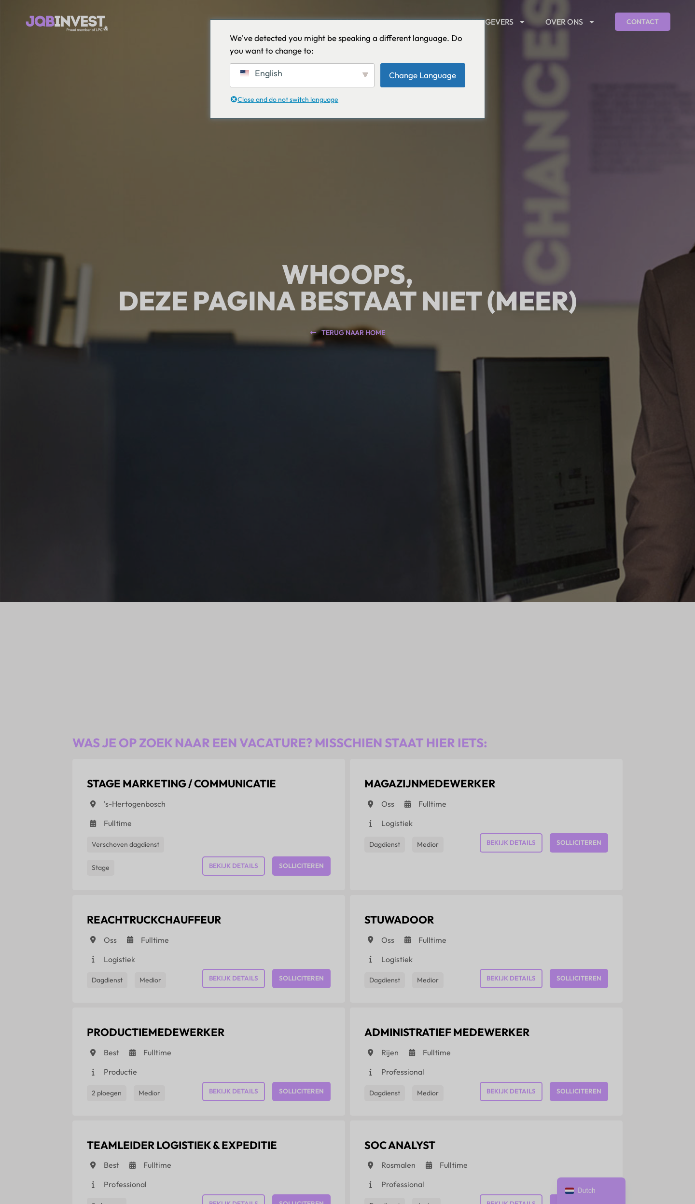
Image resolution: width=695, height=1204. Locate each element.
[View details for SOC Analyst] (406, 1155)
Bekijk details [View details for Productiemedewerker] (230, 1097)
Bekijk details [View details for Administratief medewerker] (508, 1097)
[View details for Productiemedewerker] (168, 1040)
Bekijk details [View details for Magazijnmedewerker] (508, 844)
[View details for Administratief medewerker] (462, 1040)
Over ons (570, 21)
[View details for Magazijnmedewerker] (441, 786)
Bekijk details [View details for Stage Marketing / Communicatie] (230, 868)
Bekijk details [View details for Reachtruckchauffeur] (230, 983)
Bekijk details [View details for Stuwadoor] (508, 983)
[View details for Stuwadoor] (405, 925)
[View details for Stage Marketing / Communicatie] (199, 786)
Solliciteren (300, 868)
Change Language (422, 75)
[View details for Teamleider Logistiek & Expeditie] (200, 1155)
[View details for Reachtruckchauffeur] (166, 925)
